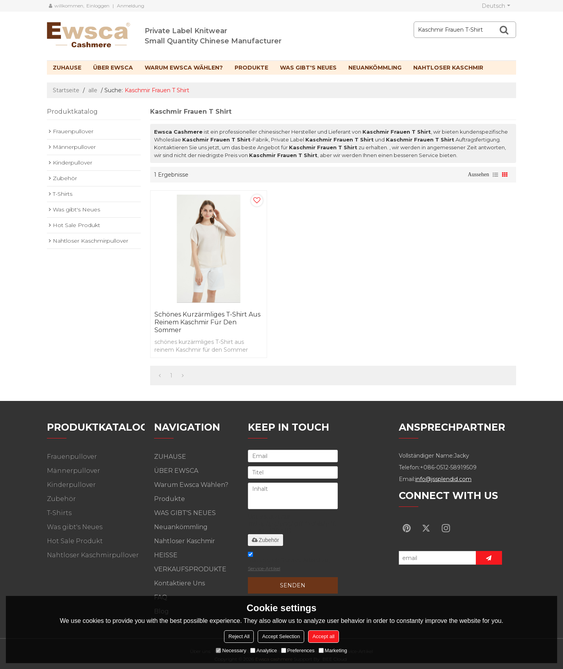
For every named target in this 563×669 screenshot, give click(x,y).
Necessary (231, 650)
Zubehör (265, 540)
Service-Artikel (264, 568)
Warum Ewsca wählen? (184, 67)
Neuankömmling (375, 67)
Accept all (323, 636)
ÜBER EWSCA (113, 67)
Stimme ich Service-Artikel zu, (289, 562)
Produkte (251, 67)
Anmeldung (130, 6)
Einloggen (97, 6)
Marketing (333, 650)
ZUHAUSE (67, 67)
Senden (292, 585)
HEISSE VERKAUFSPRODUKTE (190, 562)
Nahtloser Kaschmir (448, 67)
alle (92, 90)
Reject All (238, 636)
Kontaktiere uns (179, 583)
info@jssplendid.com (443, 479)
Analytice (263, 650)
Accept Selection (281, 636)
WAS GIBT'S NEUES (308, 67)
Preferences (298, 650)
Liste (495, 175)
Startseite (66, 90)
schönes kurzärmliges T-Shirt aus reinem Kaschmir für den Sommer (207, 322)
